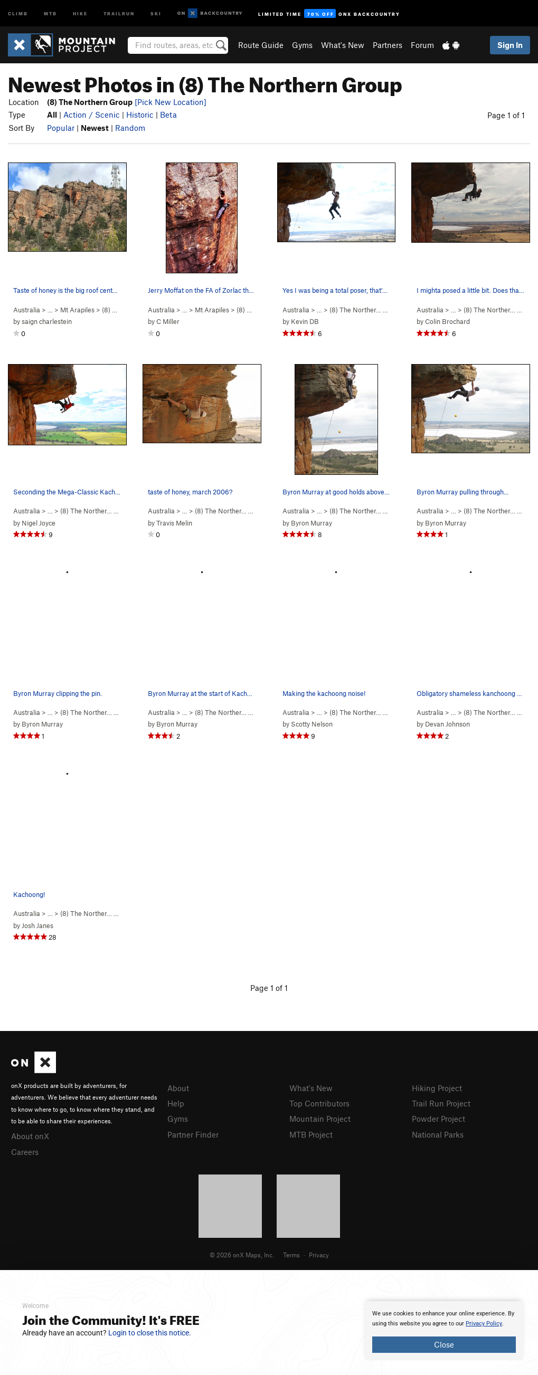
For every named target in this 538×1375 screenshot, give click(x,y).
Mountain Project (320, 1118)
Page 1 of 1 (506, 115)
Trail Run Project (441, 1103)
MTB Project (311, 1134)
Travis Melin (174, 523)
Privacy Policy (484, 1323)
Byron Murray (311, 523)
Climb (18, 12)
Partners (387, 45)
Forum (422, 45)
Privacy (319, 1254)
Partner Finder (193, 1134)
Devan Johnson (447, 724)
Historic (140, 114)
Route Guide (261, 45)
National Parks (438, 1134)
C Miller (168, 321)
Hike (80, 12)
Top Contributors (319, 1103)
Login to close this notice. (149, 1333)
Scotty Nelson (312, 724)
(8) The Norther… (355, 309)
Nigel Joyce (38, 523)
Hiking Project (437, 1088)
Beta (168, 114)
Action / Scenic (91, 114)
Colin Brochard (447, 321)
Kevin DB (305, 321)
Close (444, 1344)
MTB (50, 12)
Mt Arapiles (77, 309)
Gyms (302, 45)
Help (175, 1103)
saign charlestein (47, 321)
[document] (444, 1331)
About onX (30, 1136)
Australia (26, 309)
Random (130, 127)
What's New (342, 45)
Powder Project (438, 1118)
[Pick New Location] (170, 102)
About (178, 1088)
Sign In (510, 45)
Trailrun (119, 12)
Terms (291, 1254)
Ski (156, 12)
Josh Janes (37, 925)
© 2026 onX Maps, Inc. (242, 1254)
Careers (25, 1152)
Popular (60, 127)
